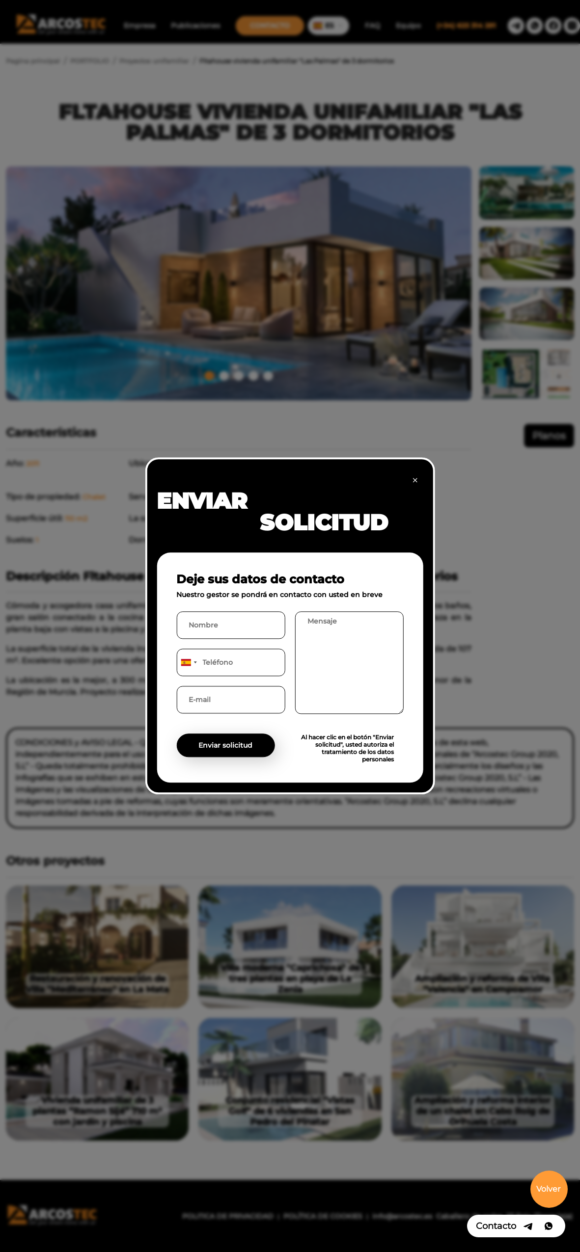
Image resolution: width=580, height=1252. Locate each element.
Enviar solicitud (225, 745)
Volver (548, 1189)
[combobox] (188, 663)
